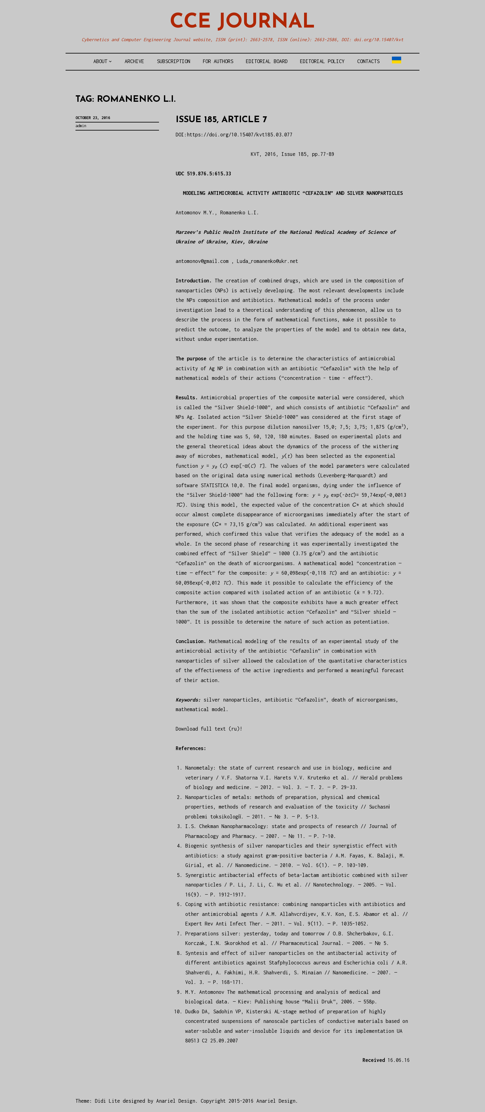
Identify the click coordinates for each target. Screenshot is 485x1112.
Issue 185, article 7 (221, 119)
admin (80, 125)
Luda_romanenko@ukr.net (267, 261)
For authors (218, 61)
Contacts (368, 61)
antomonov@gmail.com (202, 261)
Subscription (173, 61)
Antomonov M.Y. (195, 212)
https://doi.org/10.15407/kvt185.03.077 (240, 134)
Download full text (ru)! (209, 729)
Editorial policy (322, 61)
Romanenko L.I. (239, 212)
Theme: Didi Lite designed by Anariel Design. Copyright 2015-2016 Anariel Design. (186, 1101)
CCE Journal (242, 22)
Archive (134, 61)
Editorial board (267, 61)
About (100, 61)
